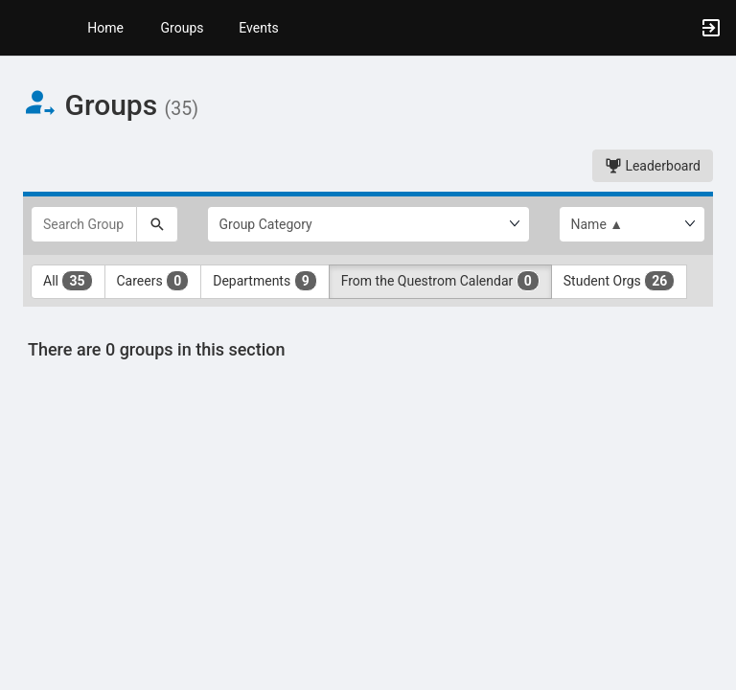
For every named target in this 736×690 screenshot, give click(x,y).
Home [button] (105, 27)
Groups (182, 27)
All (68, 280)
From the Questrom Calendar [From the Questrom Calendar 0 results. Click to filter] (440, 280)
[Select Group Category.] (368, 224)
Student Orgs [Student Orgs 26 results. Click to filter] (620, 280)
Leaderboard (653, 165)
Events (258, 27)
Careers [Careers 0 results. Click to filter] (153, 280)
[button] (24, 27)
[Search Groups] (84, 224)
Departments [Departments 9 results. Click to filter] (265, 280)
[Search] (157, 224)
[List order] (632, 224)
